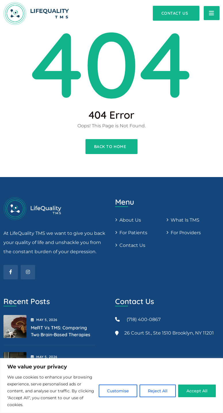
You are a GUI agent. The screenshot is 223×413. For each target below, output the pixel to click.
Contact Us (132, 245)
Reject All (157, 390)
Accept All (196, 390)
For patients (133, 232)
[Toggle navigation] (212, 13)
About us (130, 220)
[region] (111, 385)
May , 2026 (44, 320)
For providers (186, 232)
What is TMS (185, 220)
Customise (118, 390)
